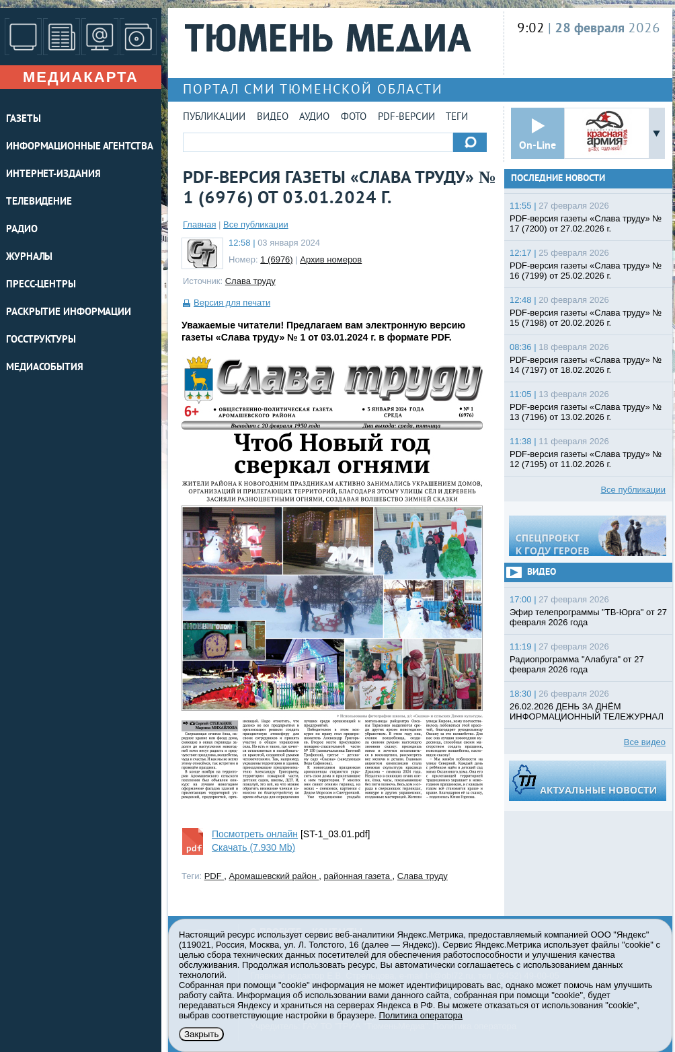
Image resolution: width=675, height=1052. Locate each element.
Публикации (214, 117)
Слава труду (250, 281)
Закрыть (201, 1034)
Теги (457, 117)
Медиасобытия (44, 367)
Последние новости (558, 178)
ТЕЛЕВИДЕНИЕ (39, 202)
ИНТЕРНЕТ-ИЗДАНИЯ (53, 174)
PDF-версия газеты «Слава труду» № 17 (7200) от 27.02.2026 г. (586, 223)
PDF (214, 876)
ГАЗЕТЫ (23, 119)
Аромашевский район (274, 876)
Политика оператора (421, 1015)
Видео (272, 117)
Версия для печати (232, 302)
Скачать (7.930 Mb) (253, 847)
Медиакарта (80, 77)
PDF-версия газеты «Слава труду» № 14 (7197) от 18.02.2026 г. (586, 365)
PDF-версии (406, 117)
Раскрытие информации (68, 312)
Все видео (645, 742)
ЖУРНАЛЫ (29, 257)
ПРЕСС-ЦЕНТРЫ (41, 285)
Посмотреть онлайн (255, 834)
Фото (353, 117)
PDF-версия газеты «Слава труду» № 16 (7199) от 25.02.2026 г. (586, 270)
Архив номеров (331, 259)
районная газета (358, 876)
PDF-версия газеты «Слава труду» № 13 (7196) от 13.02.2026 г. (586, 412)
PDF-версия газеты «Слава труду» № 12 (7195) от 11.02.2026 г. (586, 459)
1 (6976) (276, 259)
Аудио (314, 117)
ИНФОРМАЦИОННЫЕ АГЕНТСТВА (79, 147)
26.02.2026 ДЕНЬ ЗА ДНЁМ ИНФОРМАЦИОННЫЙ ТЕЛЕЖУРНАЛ (587, 711)
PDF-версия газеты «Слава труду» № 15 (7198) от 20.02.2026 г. (586, 318)
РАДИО (22, 229)
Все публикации (255, 224)
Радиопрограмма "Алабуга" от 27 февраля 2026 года (577, 664)
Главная (199, 224)
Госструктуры (41, 340)
